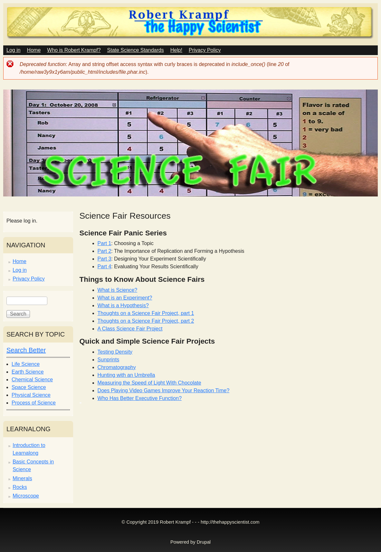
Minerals (22, 478)
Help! (176, 50)
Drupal (204, 542)
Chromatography (117, 367)
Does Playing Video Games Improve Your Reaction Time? (164, 390)
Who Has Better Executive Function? (140, 398)
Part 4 (104, 266)
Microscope (26, 496)
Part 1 (104, 243)
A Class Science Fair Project (130, 328)
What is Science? (118, 290)
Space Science (29, 387)
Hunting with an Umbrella (126, 375)
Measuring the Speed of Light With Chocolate (149, 382)
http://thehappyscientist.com (230, 522)
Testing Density (115, 352)
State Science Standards (135, 50)
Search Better (26, 350)
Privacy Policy (205, 50)
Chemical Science (32, 379)
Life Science (26, 364)
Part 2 (104, 251)
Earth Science (28, 372)
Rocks (20, 487)
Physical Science (31, 395)
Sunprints (108, 359)
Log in (13, 50)
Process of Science (34, 402)
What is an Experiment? (125, 297)
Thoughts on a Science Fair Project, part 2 (146, 321)
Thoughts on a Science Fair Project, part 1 (146, 313)
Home (34, 50)
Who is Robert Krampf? (73, 50)
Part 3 (104, 259)
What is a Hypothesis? (123, 305)
